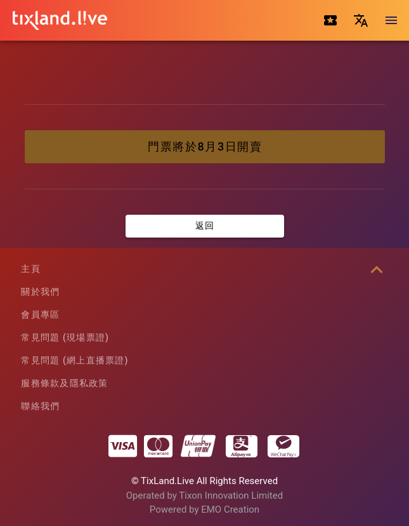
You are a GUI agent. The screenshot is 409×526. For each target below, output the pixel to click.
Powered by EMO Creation (204, 509)
